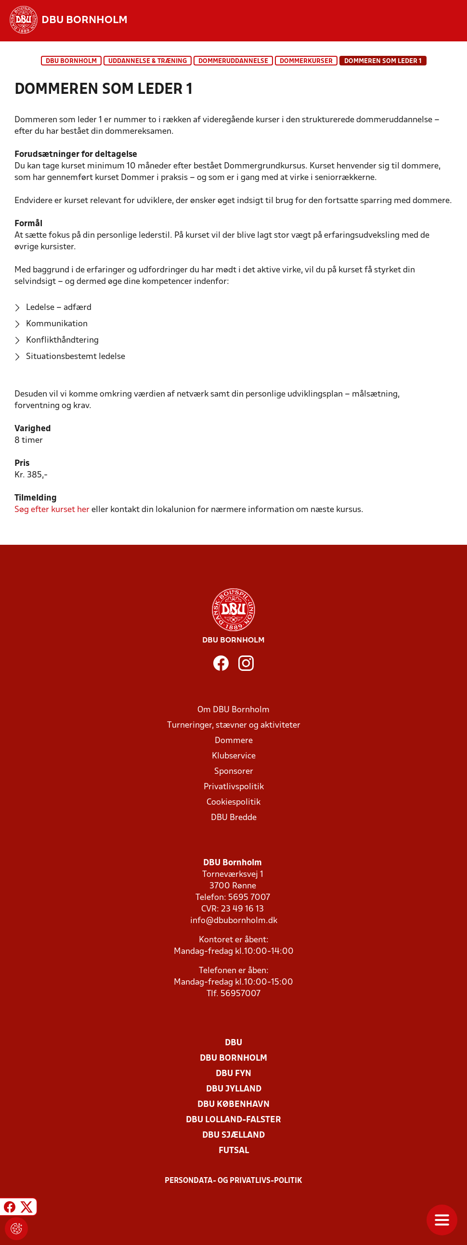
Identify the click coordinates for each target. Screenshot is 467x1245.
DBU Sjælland (233, 1135)
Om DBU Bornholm (233, 710)
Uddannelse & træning (147, 61)
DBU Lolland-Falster (233, 1120)
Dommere (234, 741)
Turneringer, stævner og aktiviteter (233, 725)
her (52, 510)
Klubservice (234, 756)
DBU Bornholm (71, 61)
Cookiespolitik (233, 802)
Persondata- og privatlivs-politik (233, 1181)
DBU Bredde (234, 818)
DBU (233, 1043)
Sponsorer (233, 772)
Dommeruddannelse (233, 61)
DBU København (233, 1105)
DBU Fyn (233, 1074)
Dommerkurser (306, 61)
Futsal (234, 1151)
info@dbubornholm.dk (233, 921)
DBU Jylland (233, 1089)
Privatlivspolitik (234, 787)
